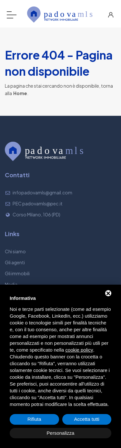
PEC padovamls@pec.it (38, 203)
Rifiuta (34, 419)
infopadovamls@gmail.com (42, 192)
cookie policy (79, 350)
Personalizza (61, 433)
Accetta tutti (86, 419)
